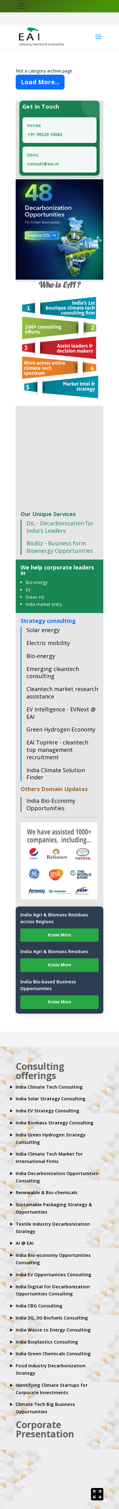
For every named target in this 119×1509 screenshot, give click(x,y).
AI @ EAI (25, 1243)
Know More (59, 934)
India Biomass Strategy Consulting (54, 1122)
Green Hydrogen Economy (60, 729)
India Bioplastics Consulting (47, 1342)
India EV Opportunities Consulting (53, 1274)
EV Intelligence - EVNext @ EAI (61, 713)
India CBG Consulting (39, 1306)
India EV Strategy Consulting (47, 1110)
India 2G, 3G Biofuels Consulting (52, 1318)
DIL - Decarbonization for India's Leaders (59, 526)
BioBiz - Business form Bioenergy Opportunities (59, 547)
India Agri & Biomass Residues (54, 951)
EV (28, 590)
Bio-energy (36, 582)
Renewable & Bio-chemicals (46, 1192)
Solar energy (43, 630)
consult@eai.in (43, 164)
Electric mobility (48, 643)
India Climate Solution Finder (55, 773)
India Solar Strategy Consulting (50, 1098)
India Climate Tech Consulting (49, 1087)
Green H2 (35, 597)
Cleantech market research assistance (62, 692)
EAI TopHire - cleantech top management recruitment (57, 750)
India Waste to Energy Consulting (53, 1330)
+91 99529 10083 (44, 134)
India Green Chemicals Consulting (53, 1353)
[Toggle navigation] (22, 6)
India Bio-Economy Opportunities (50, 804)
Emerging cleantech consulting (52, 672)
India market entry (44, 604)
